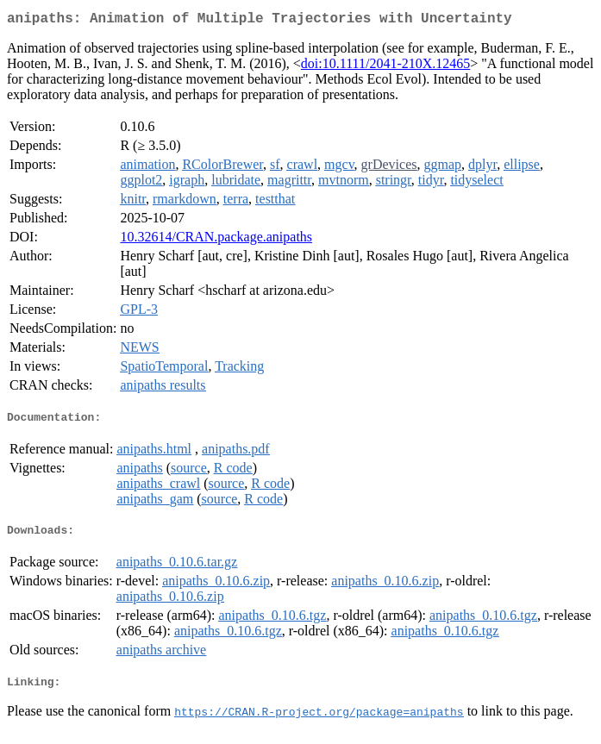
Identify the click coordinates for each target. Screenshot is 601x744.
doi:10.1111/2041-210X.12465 (385, 66)
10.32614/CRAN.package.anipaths (216, 240)
